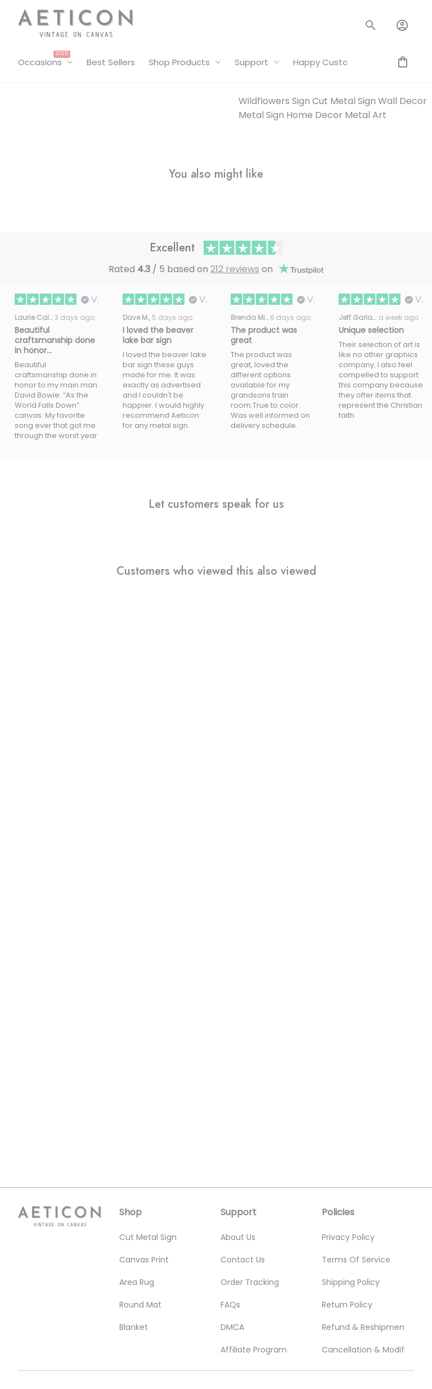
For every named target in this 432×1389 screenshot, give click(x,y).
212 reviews (234, 269)
